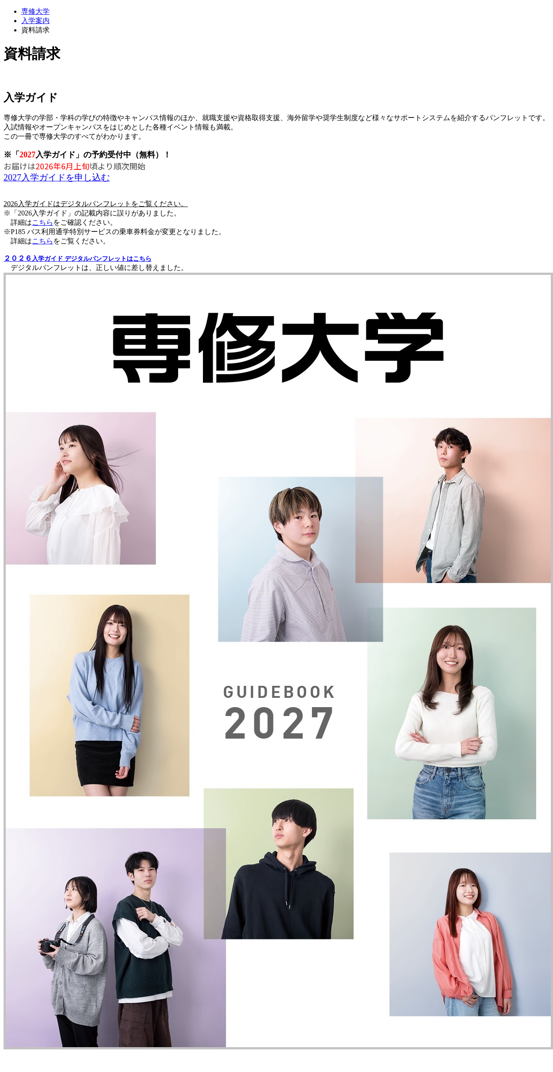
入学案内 (35, 20)
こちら (42, 222)
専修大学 (35, 11)
